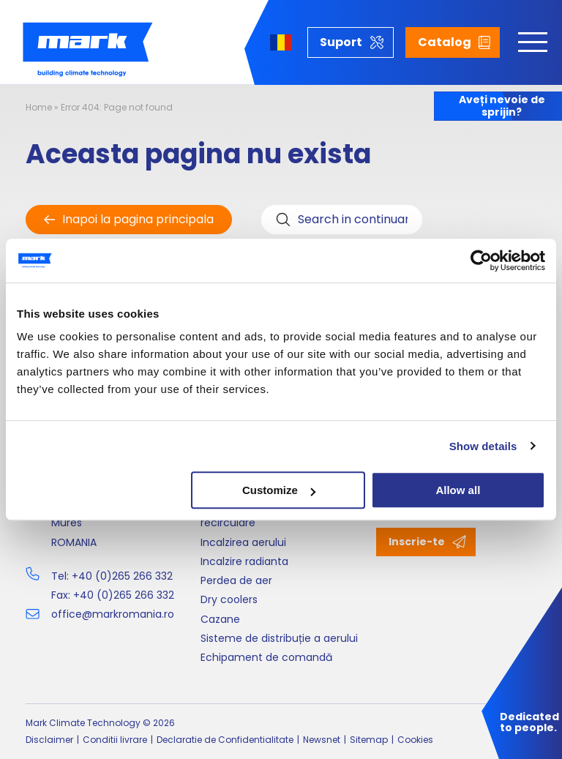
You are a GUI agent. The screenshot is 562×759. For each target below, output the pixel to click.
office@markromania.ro (112, 614)
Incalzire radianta (244, 561)
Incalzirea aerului (243, 542)
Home (39, 107)
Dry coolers (229, 599)
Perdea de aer (236, 580)
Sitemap (369, 739)
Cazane (220, 619)
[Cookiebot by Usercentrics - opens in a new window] (481, 261)
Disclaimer (49, 739)
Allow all (457, 490)
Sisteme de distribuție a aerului (279, 638)
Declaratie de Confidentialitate (225, 739)
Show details (483, 446)
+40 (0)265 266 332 (122, 576)
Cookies (415, 739)
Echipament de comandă (266, 657)
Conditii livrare (115, 739)
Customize (278, 490)
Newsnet (321, 739)
